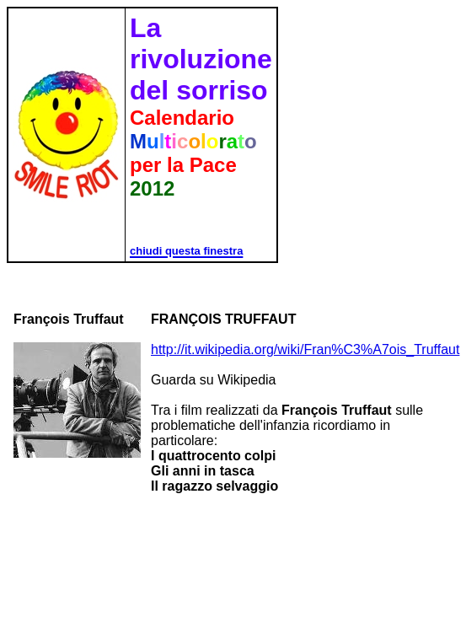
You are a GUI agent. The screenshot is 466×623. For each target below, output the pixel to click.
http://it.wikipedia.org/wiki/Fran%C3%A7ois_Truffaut (305, 349)
